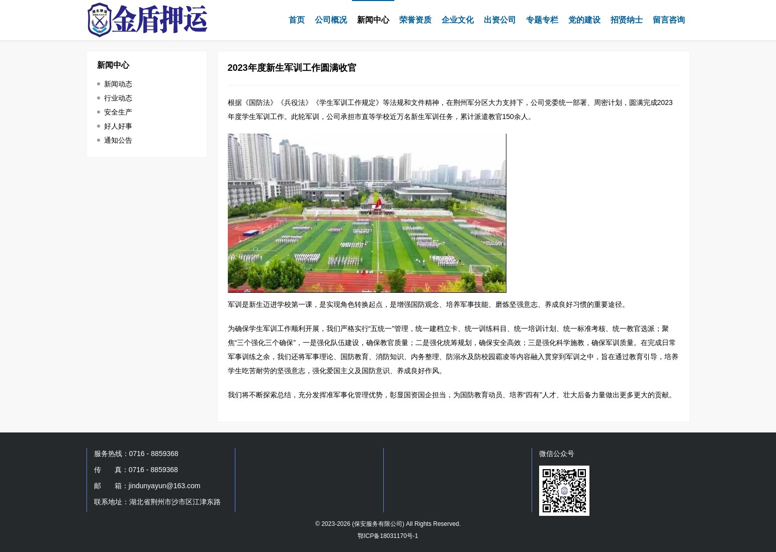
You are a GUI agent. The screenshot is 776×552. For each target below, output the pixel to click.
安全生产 (118, 112)
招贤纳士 (627, 20)
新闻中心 (373, 20)
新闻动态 (118, 84)
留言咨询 (669, 20)
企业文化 (458, 20)
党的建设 (584, 20)
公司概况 (331, 20)
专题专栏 (542, 20)
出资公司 (500, 20)
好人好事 (118, 126)
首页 (297, 20)
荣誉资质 (415, 20)
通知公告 (118, 140)
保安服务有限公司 (378, 523)
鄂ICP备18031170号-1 (388, 535)
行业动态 (118, 98)
